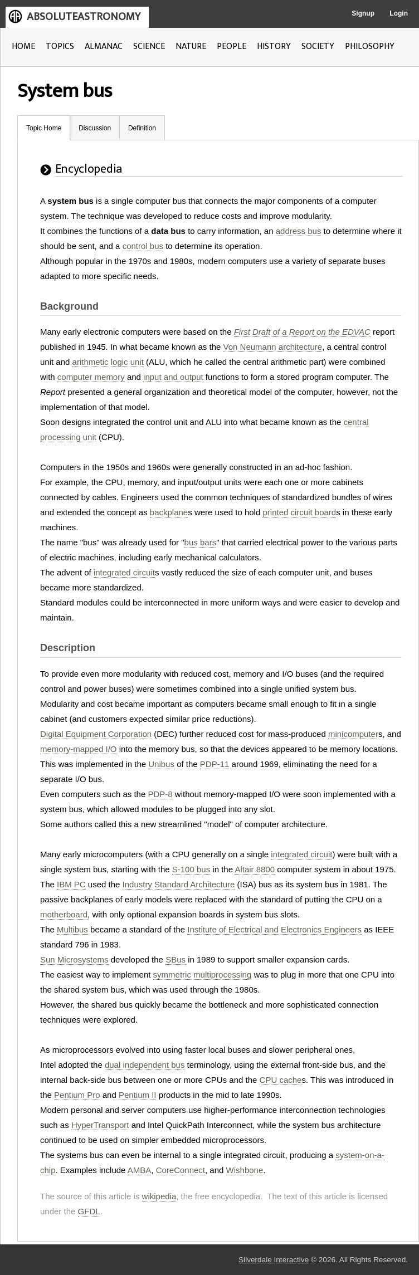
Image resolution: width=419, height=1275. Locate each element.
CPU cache (281, 1080)
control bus (143, 246)
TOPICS (60, 46)
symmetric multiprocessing (202, 974)
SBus (175, 959)
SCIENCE (149, 46)
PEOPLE (231, 46)
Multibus (72, 929)
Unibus (161, 764)
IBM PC (71, 884)
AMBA (140, 1170)
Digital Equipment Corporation (96, 734)
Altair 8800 (255, 869)
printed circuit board (299, 512)
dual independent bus (144, 1064)
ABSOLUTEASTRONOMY (83, 16)
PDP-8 (160, 794)
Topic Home (43, 128)
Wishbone (245, 1170)
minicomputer (353, 734)
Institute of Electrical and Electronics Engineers (274, 929)
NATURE (191, 46)
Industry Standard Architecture (179, 884)
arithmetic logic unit (108, 362)
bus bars (200, 542)
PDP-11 (215, 764)
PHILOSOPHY (369, 46)
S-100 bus (191, 869)
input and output (173, 377)
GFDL (89, 1211)
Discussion (95, 128)
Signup (363, 13)
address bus (298, 231)
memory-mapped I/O (78, 749)
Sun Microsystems (74, 959)
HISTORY (274, 46)
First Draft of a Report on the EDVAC (302, 331)
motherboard (63, 914)
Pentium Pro (77, 1095)
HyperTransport (100, 1125)
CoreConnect (180, 1170)
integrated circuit (124, 572)
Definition (142, 128)
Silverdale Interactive (273, 1260)
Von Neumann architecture (273, 346)
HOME (23, 46)
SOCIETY (317, 46)
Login (398, 13)
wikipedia (159, 1196)
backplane (169, 512)
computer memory (91, 377)
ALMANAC (104, 46)
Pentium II (138, 1095)
